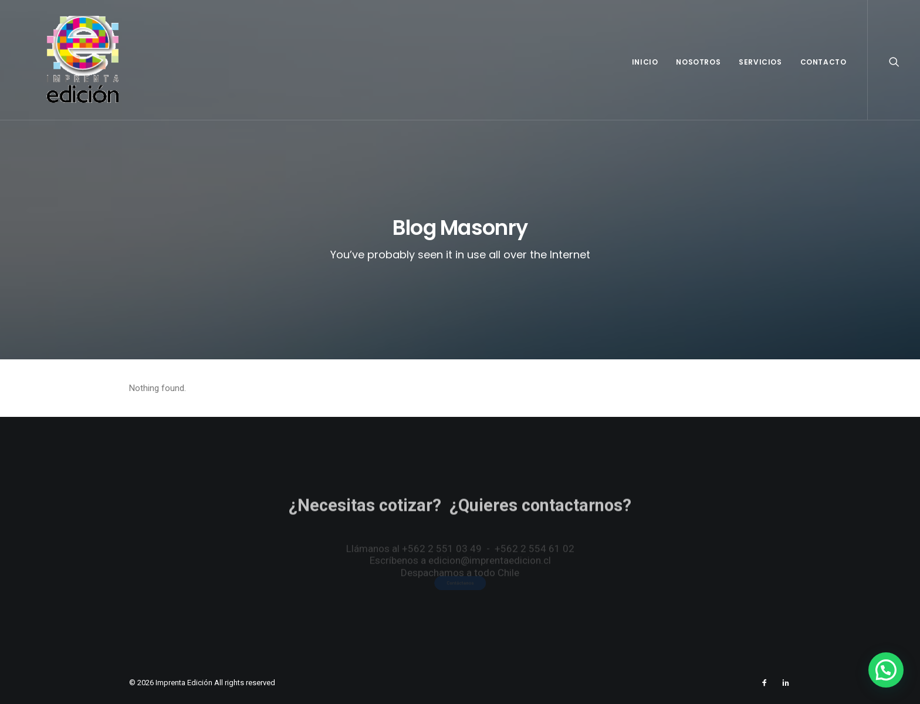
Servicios (760, 62)
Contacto (823, 62)
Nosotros (698, 62)
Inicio (645, 62)
